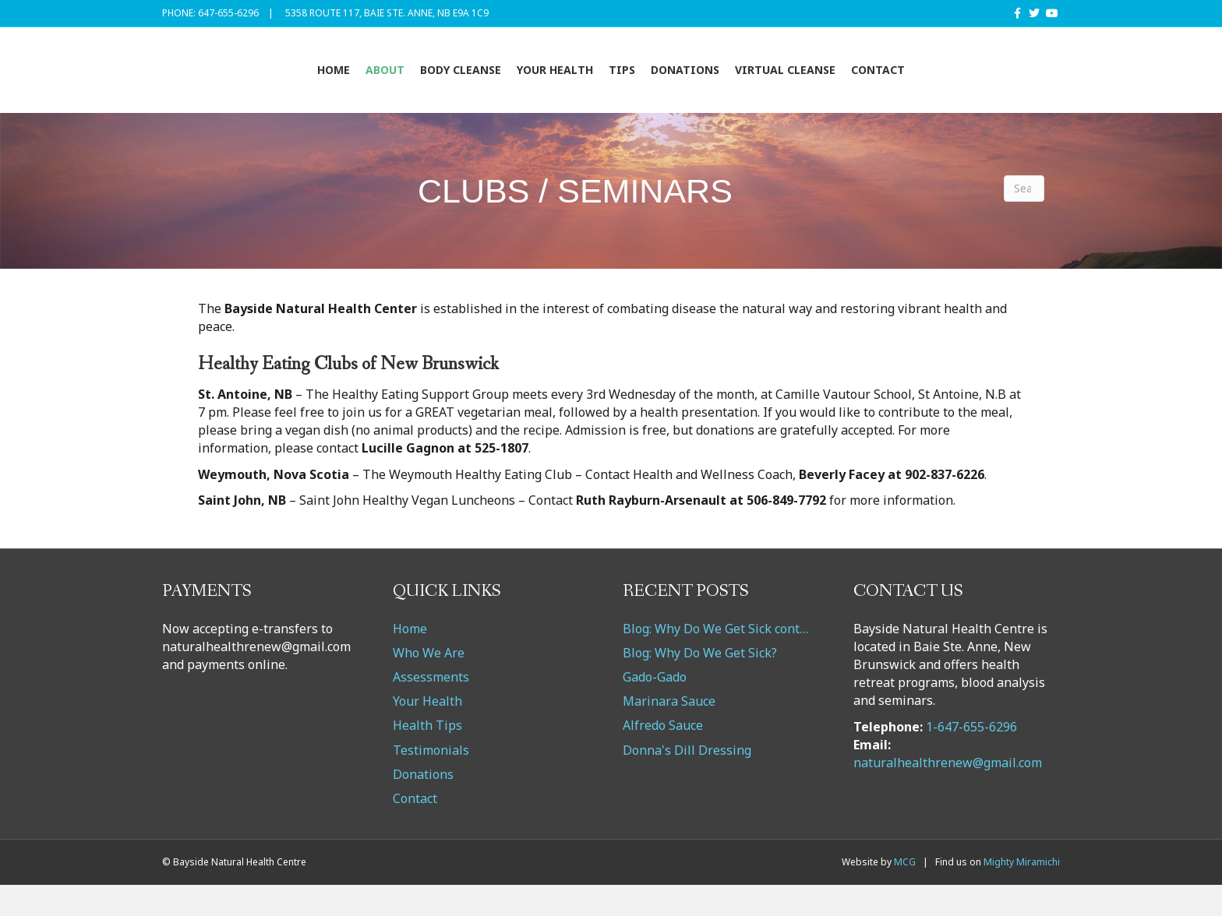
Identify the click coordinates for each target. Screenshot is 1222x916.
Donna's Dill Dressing (687, 781)
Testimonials (431, 781)
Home (238, 84)
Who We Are (428, 683)
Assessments (431, 708)
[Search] (1024, 219)
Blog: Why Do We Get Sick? (700, 683)
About (289, 84)
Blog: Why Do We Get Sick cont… (715, 659)
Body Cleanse (365, 84)
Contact (974, 84)
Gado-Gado (655, 708)
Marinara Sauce (669, 733)
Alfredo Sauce (663, 757)
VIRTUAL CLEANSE (881, 84)
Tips (718, 84)
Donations (781, 84)
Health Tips (427, 757)
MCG (905, 893)
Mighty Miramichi (1022, 893)
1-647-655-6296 (971, 757)
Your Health (460, 84)
